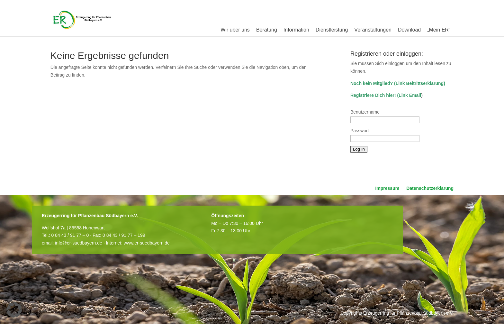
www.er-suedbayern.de (147, 242)
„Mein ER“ (438, 29)
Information (296, 29)
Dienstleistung (332, 29)
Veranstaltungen (373, 29)
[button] (14, 310)
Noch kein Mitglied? (371, 83)
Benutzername (365, 112)
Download (409, 29)
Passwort (359, 130)
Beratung (266, 29)
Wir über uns (235, 29)
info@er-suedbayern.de (78, 242)
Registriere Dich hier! (373, 95)
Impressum (387, 188)
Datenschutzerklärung (430, 188)
